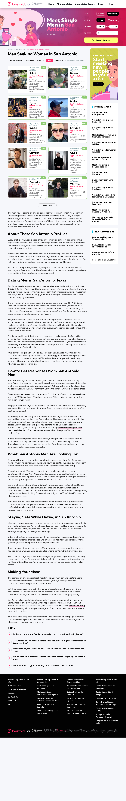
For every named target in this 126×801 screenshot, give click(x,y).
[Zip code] (107, 33)
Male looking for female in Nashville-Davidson (104, 136)
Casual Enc (40, 60)
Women (58, 60)
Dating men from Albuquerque (100, 113)
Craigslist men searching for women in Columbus (103, 196)
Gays (64, 60)
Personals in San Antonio (104, 260)
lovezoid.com (62, 793)
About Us (12, 764)
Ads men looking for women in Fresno (101, 158)
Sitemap (11, 757)
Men (49, 60)
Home (51, 4)
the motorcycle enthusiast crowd (62, 504)
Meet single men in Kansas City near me (101, 211)
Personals (30, 60)
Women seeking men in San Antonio (102, 238)
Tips (111, 4)
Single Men (21, 49)
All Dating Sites (64, 4)
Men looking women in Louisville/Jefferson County (102, 219)
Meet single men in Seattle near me (101, 166)
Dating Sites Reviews (85, 4)
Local (101, 4)
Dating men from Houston (100, 173)
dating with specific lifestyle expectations (35, 507)
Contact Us (13, 760)
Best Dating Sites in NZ (106, 762)
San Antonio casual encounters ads (101, 246)
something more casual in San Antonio (26, 345)
